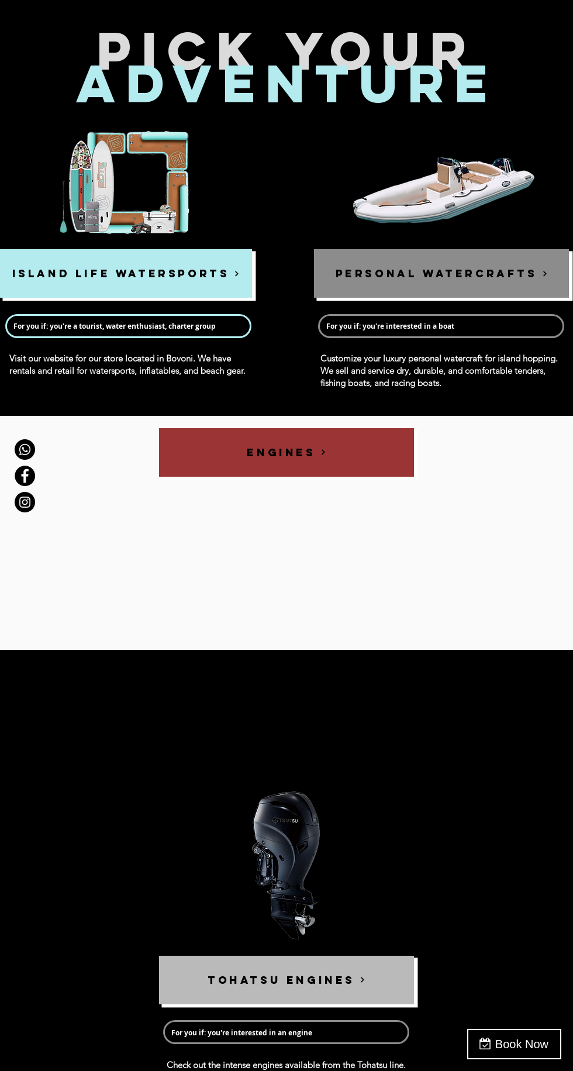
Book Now (521, 1044)
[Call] (25, 449)
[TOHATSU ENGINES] (286, 980)
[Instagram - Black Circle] (25, 502)
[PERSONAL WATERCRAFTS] (441, 273)
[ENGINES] (286, 452)
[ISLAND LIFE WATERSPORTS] (126, 273)
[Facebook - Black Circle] (25, 476)
